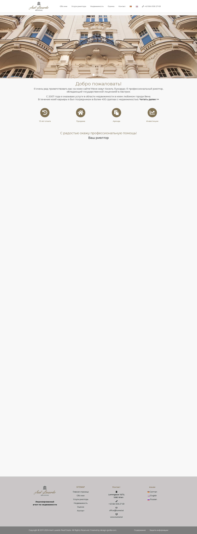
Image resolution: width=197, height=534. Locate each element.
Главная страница (81, 492)
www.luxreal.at (116, 517)
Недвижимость (97, 6)
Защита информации (159, 530)
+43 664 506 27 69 (151, 6)
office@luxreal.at (116, 510)
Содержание (140, 530)
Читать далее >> (149, 99)
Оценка (111, 6)
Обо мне (63, 6)
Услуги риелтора (78, 6)
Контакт (122, 6)
